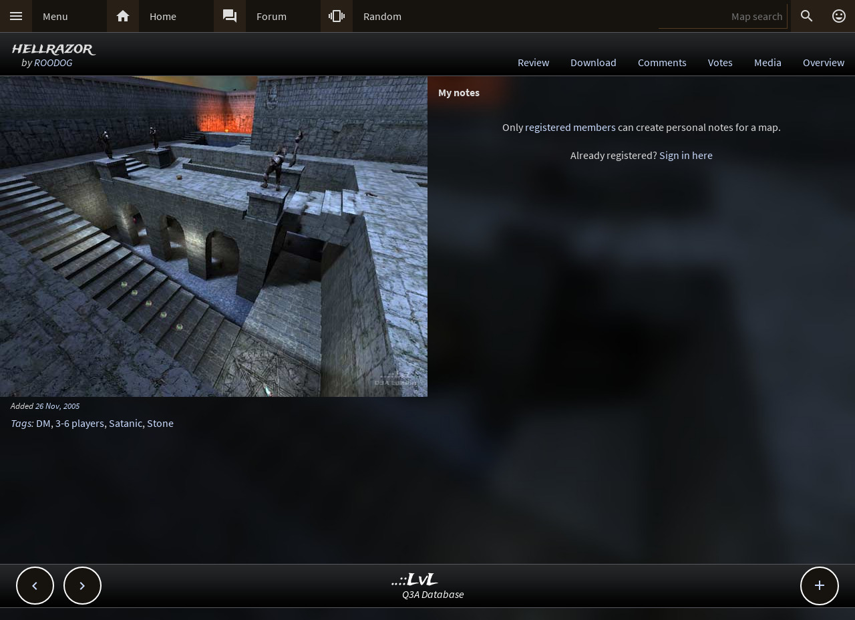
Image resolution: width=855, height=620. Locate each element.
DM (43, 423)
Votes (720, 62)
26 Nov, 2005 (57, 405)
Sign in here (686, 155)
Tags (21, 423)
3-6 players (79, 423)
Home (163, 16)
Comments (662, 62)
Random (382, 16)
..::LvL (415, 580)
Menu (55, 16)
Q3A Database (433, 594)
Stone (160, 423)
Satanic (125, 423)
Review (533, 62)
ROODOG (53, 62)
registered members (570, 127)
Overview (823, 62)
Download (593, 62)
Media (768, 62)
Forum (271, 16)
